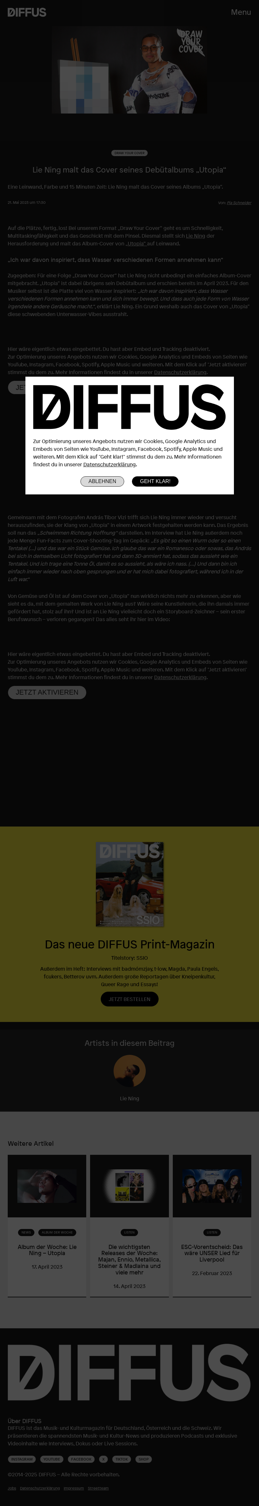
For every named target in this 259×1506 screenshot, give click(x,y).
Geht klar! (155, 481)
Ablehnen (102, 481)
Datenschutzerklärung (109, 464)
